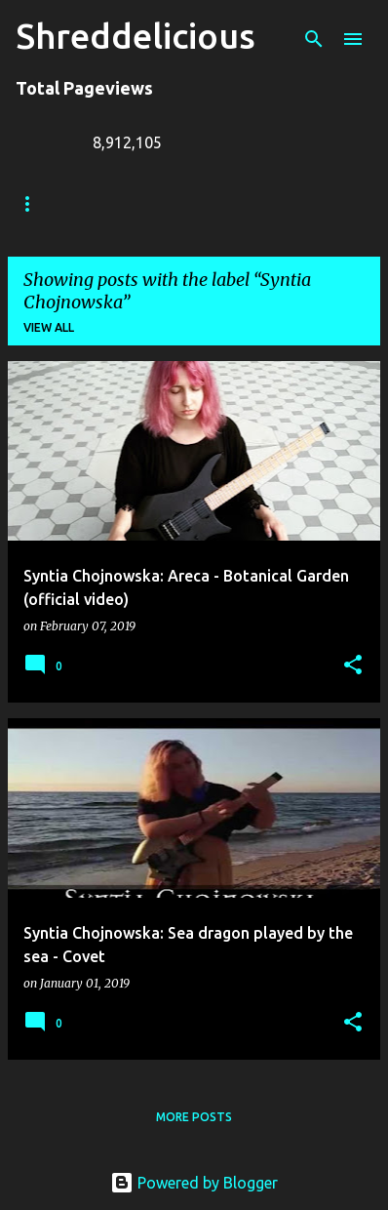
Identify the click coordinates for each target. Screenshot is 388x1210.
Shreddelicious (135, 36)
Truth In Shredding (161, 203)
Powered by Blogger (194, 1182)
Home (34, 203)
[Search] (314, 39)
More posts (194, 1116)
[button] (353, 666)
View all (48, 327)
